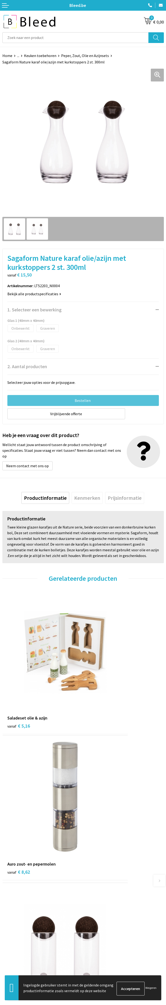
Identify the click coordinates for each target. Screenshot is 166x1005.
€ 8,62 (99, 681)
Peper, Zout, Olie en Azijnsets (85, 55)
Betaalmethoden (16, 957)
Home (7, 55)
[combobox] (75, 37)
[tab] (45, 498)
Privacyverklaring (99, 957)
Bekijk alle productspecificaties (34, 293)
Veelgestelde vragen (101, 876)
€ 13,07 (19, 789)
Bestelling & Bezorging (21, 950)
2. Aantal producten (27, 366)
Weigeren (150, 988)
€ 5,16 (18, 681)
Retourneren (12, 964)
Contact (9, 942)
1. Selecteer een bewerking (34, 310)
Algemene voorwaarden (104, 942)
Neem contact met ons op (27, 465)
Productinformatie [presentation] (45, 498)
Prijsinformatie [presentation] (125, 498)
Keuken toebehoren (40, 55)
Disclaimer (94, 964)
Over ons (92, 869)
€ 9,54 (99, 783)
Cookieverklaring (99, 950)
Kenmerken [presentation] (87, 498)
